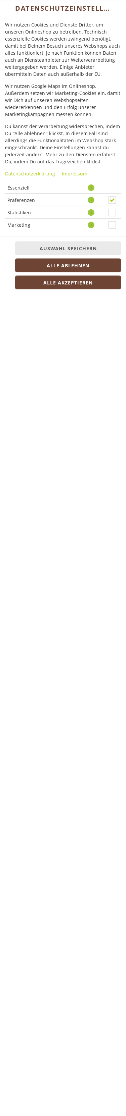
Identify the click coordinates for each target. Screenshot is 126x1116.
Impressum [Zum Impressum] (74, 173)
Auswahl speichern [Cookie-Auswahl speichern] (68, 248)
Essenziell (18, 187)
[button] (91, 187)
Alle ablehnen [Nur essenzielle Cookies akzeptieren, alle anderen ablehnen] (68, 265)
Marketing (18, 224)
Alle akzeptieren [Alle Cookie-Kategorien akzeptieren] (68, 282)
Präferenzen (21, 200)
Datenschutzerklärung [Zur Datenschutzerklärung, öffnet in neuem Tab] (30, 173)
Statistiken (19, 212)
